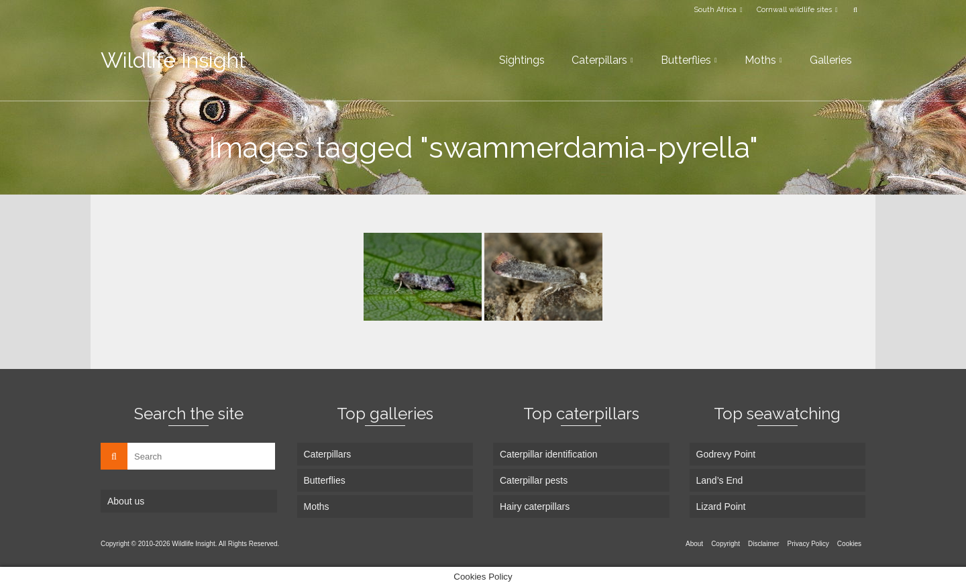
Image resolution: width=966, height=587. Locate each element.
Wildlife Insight (173, 60)
